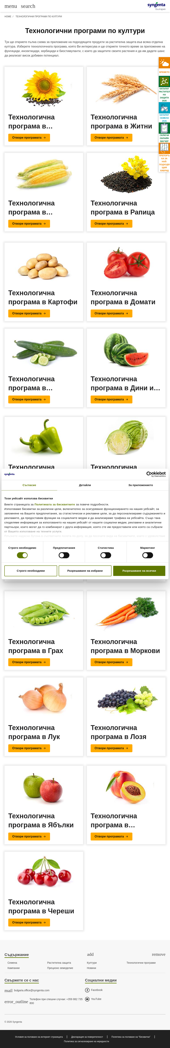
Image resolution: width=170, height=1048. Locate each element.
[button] (29, 138)
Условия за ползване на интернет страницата (39, 1037)
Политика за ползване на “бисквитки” (131, 1037)
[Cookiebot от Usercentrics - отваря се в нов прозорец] (149, 474)
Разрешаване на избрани (85, 570)
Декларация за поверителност (87, 1037)
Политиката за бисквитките (55, 504)
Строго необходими (31, 570)
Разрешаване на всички (139, 570)
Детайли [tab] (85, 485)
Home (8, 16)
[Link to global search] (28, 5)
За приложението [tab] (140, 485)
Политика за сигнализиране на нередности (86, 1041)
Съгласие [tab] (29, 485)
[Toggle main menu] (11, 6)
